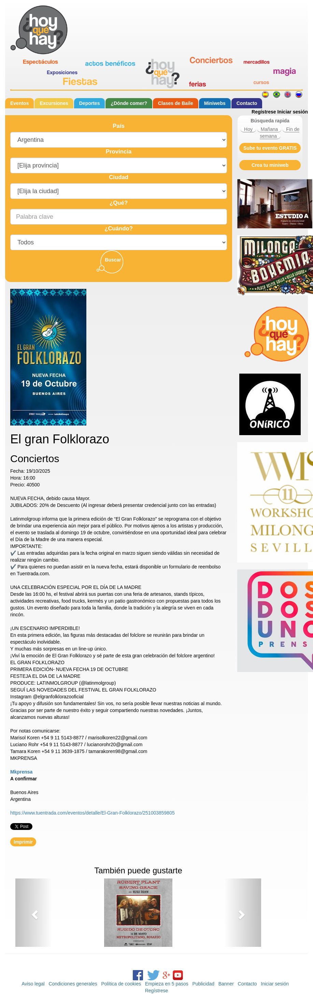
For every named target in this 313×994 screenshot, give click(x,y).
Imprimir (23, 842)
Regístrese (264, 112)
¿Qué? (119, 203)
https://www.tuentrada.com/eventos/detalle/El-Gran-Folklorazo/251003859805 (92, 813)
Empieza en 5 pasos (166, 983)
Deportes (89, 103)
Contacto (247, 103)
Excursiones (54, 103)
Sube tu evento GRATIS (270, 148)
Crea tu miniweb (270, 165)
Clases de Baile (175, 103)
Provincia (119, 151)
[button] (33, 912)
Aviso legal (33, 983)
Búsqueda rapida (270, 120)
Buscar (113, 260)
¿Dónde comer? (129, 103)
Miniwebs (215, 103)
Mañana (269, 129)
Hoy (248, 129)
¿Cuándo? (118, 228)
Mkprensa (21, 772)
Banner (226, 983)
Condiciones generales (72, 983)
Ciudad (118, 177)
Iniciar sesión (293, 112)
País (119, 126)
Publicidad (203, 983)
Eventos (19, 103)
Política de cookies (121, 983)
